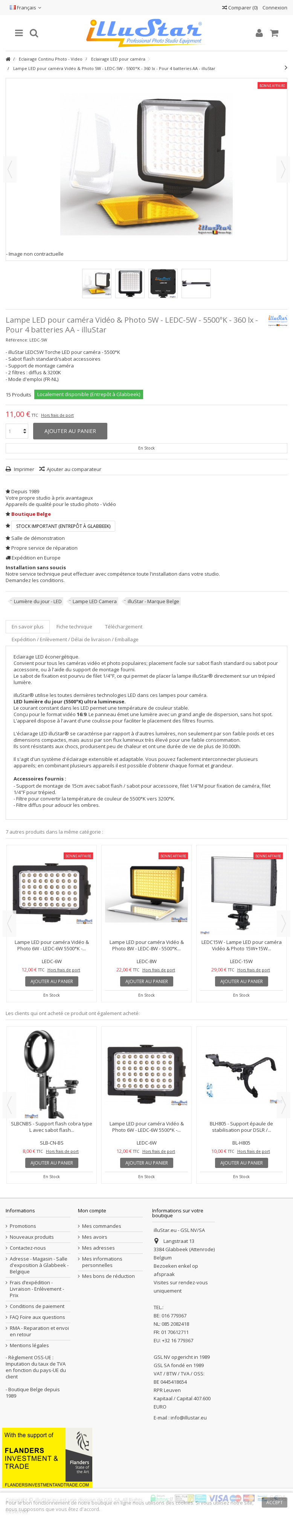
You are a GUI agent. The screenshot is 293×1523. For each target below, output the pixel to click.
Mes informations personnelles (102, 1262)
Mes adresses (98, 1248)
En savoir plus (28, 626)
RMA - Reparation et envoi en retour (39, 1331)
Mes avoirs (94, 1237)
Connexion (274, 7)
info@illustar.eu (189, 1417)
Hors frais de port (57, 415)
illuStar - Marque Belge (153, 601)
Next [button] (283, 923)
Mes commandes (101, 1226)
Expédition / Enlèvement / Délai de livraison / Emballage (75, 639)
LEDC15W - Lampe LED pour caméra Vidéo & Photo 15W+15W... (241, 945)
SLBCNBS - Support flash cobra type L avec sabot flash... (51, 1126)
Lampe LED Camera (95, 601)
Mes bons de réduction (108, 1276)
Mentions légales (29, 1345)
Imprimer (23, 469)
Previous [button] (9, 923)
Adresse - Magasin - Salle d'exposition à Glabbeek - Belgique (39, 1265)
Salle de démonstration (38, 538)
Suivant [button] (283, 169)
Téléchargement (123, 626)
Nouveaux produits (32, 1237)
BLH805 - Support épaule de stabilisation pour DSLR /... (241, 1126)
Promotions (23, 1226)
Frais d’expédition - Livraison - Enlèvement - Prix (37, 1289)
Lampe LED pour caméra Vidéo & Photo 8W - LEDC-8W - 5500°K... (147, 945)
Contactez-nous (28, 1248)
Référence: (17, 340)
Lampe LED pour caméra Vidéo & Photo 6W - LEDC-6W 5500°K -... (52, 945)
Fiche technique (74, 626)
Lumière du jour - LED (38, 601)
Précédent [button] (10, 169)
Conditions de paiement (37, 1306)
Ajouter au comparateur (74, 469)
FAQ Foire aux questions (37, 1317)
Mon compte (92, 1210)
